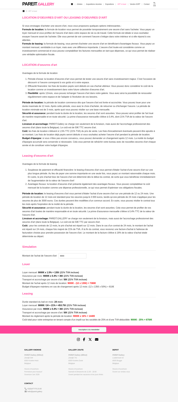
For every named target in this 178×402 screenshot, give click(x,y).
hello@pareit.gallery (34, 392)
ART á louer (122, 4)
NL (154, 3)
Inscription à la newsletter (89, 330)
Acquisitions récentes (94, 4)
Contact (146, 4)
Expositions (109, 4)
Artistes (79, 4)
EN (154, 6)
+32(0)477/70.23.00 (34, 389)
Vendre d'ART (135, 4)
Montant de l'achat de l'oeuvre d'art (39, 256)
